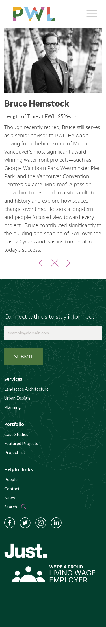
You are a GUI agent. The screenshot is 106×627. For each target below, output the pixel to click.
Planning (12, 407)
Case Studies (16, 434)
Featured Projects (21, 443)
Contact (12, 488)
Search (10, 506)
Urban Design (17, 397)
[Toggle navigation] (90, 12)
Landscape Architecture (26, 388)
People (11, 479)
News (9, 497)
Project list (14, 452)
